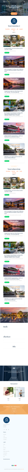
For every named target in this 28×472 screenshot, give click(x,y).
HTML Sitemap (5, 453)
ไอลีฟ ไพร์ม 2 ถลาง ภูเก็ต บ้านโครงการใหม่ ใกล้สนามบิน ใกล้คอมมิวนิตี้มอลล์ (13, 157)
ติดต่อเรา (4, 449)
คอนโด (4, 436)
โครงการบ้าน (4, 434)
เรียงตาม (13, 32)
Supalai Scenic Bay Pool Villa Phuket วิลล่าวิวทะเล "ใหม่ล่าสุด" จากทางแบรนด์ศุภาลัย (13, 91)
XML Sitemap (5, 454)
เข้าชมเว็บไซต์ (14, 13)
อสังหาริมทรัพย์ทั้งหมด (14, 166)
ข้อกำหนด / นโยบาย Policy (6, 451)
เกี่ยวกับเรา (4, 447)
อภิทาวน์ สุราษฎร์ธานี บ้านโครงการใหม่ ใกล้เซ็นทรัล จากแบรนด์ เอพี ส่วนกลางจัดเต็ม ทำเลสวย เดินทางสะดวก (13, 70)
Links (4, 456)
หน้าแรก (4, 444)
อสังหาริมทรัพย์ (5, 437)
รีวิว (3, 446)
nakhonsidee (22, 469)
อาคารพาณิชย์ (4, 439)
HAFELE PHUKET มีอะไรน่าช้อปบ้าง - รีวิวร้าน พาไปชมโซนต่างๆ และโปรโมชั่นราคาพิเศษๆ (13, 136)
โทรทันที (14, 411)
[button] (24, 1)
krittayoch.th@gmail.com (6, 424)
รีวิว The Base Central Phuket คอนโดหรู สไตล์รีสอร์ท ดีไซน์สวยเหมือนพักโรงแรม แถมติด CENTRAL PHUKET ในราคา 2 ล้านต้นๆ (13, 114)
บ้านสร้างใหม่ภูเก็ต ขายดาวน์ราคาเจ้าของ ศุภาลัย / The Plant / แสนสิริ (13, 49)
